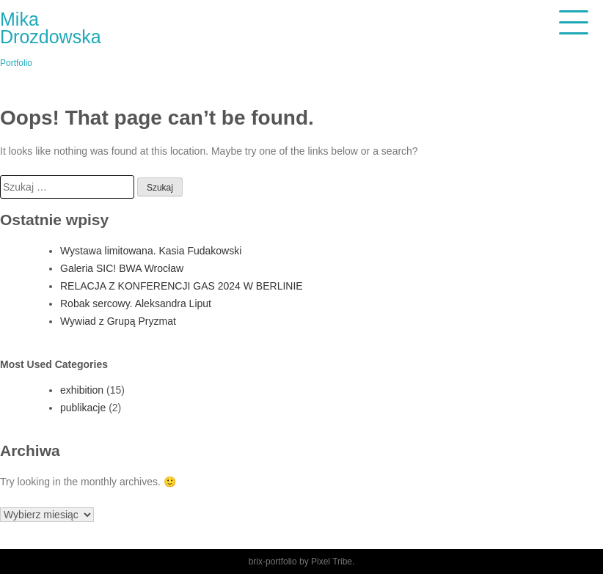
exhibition (81, 390)
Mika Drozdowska (50, 28)
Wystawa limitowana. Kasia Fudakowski (150, 251)
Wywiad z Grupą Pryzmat (118, 321)
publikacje (83, 407)
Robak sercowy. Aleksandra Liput (135, 303)
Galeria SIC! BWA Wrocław (121, 268)
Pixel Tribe (331, 561)
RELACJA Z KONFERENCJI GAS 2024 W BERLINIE (181, 286)
